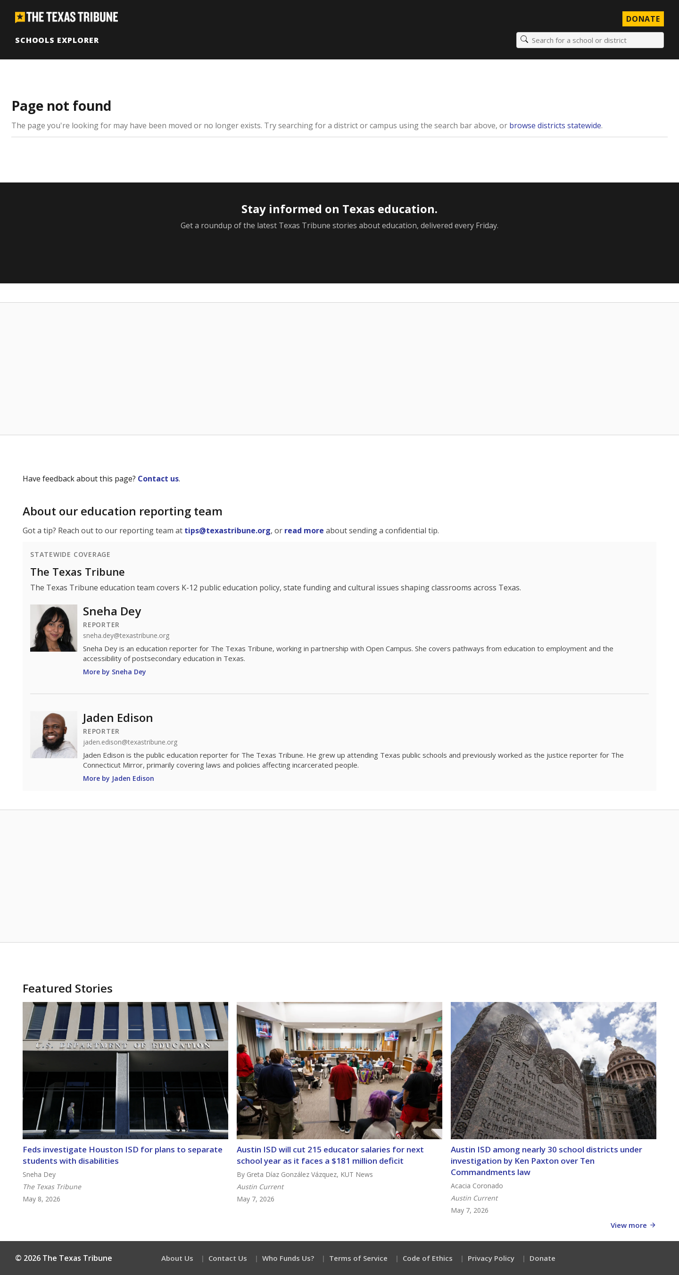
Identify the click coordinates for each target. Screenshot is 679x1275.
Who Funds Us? (288, 1258)
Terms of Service (358, 1258)
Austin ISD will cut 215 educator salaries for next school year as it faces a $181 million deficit (330, 1155)
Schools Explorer (57, 40)
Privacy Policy (491, 1258)
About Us (177, 1258)
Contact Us (227, 1258)
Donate (542, 1258)
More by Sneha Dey (114, 671)
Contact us (158, 478)
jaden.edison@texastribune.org (130, 742)
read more (304, 530)
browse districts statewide (555, 125)
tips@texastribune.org (227, 530)
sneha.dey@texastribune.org (126, 635)
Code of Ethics (428, 1258)
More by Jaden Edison (118, 778)
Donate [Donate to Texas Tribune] (643, 19)
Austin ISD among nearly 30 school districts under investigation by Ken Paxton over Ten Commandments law (546, 1160)
